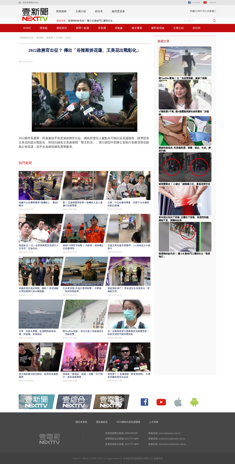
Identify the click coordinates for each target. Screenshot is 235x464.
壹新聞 (49, 37)
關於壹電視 (81, 422)
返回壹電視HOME (30, 2)
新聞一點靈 (82, 28)
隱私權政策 (102, 422)
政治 (68, 37)
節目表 (99, 11)
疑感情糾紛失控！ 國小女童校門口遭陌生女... (91, 20)
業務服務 (61, 11)
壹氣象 (119, 28)
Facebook (196, 2)
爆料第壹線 (157, 28)
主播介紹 (80, 11)
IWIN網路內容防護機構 (128, 422)
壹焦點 (44, 28)
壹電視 (39, 37)
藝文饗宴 (137, 28)
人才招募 (153, 422)
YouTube (212, 2)
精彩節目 (62, 28)
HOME (27, 28)
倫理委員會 (118, 11)
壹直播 (102, 28)
